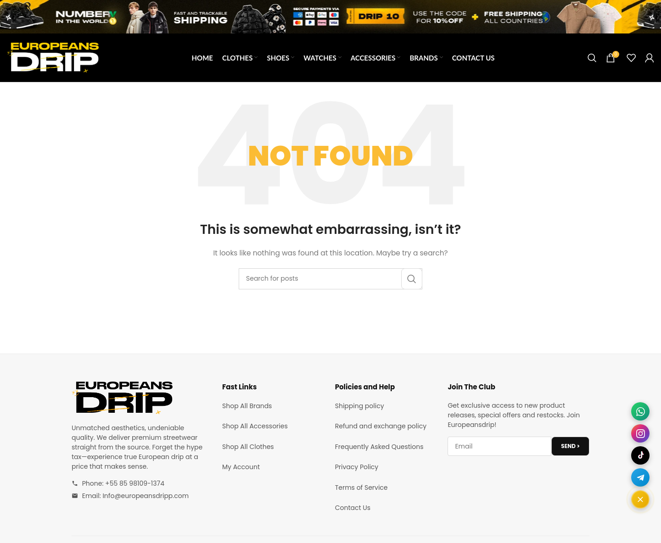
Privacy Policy (357, 466)
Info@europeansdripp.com (145, 495)
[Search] (592, 58)
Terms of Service (361, 487)
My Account (241, 466)
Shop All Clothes (248, 446)
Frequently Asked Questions (379, 446)
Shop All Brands (247, 405)
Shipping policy (359, 405)
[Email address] (499, 446)
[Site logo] (53, 56)
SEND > (570, 446)
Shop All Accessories (255, 426)
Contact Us (352, 507)
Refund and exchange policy (380, 426)
